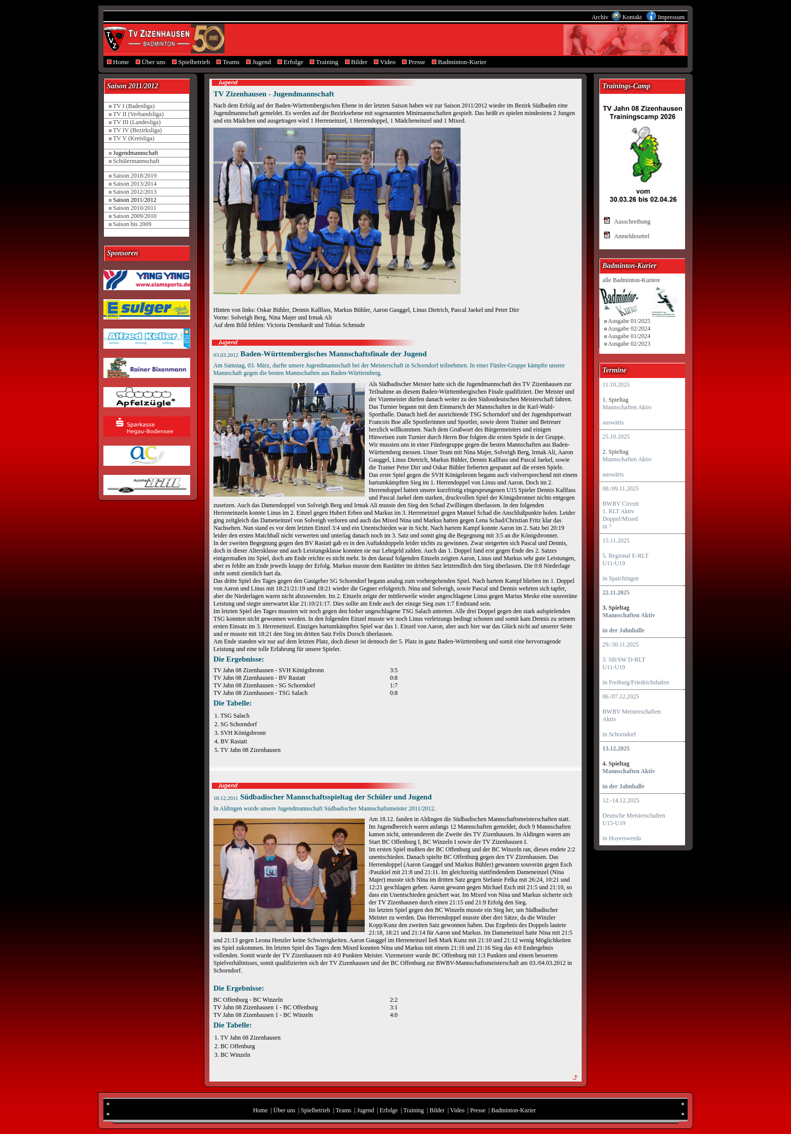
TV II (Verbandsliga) (138, 114)
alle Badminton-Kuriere (631, 280)
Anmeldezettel (631, 236)
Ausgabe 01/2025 (629, 321)
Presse (413, 62)
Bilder (356, 62)
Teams (228, 62)
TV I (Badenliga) (133, 106)
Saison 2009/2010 (134, 216)
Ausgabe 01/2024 (629, 336)
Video (385, 62)
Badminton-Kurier (458, 62)
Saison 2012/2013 (134, 191)
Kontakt (633, 17)
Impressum (671, 17)
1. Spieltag (615, 399)
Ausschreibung (632, 221)
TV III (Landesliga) (136, 122)
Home (117, 62)
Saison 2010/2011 (134, 207)
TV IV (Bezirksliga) (137, 130)
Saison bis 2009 (132, 224)
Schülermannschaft (136, 161)
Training (324, 62)
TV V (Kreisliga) (133, 138)
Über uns (150, 62)
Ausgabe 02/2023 (629, 343)
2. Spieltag (615, 451)
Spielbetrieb (191, 62)
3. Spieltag (615, 607)
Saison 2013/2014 (134, 183)
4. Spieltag (615, 763)
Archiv (601, 17)
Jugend (258, 62)
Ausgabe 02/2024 (629, 328)
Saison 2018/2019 (134, 175)
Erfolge (290, 62)
